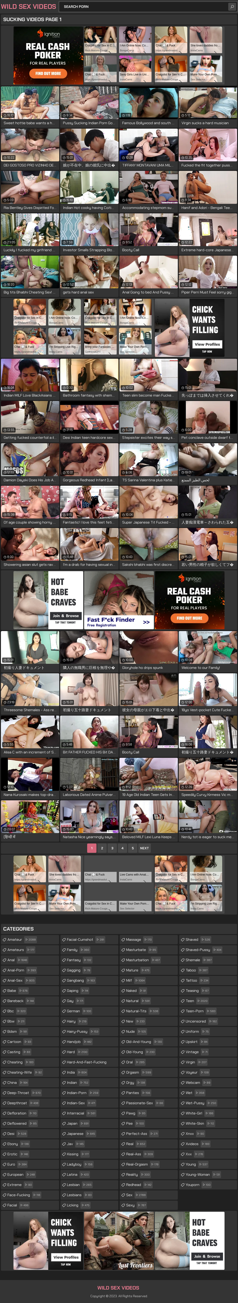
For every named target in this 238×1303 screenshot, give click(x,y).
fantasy (80, 960)
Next (144, 848)
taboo (197, 970)
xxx (195, 1154)
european (21, 1174)
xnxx (195, 1133)
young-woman (203, 1174)
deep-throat (24, 1092)
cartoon (19, 1041)
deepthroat (23, 1103)
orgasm (139, 1072)
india (77, 1072)
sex (136, 1195)
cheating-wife (25, 1072)
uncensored (202, 1021)
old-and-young (144, 1041)
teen (197, 1000)
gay (75, 1000)
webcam (199, 1082)
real (136, 1143)
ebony (18, 1143)
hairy (77, 1021)
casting (19, 1052)
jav (76, 1143)
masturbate (141, 949)
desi (17, 1133)
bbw (16, 1021)
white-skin (200, 1123)
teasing (198, 990)
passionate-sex (145, 1103)
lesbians (80, 1195)
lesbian (80, 1184)
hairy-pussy (83, 1031)
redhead (139, 1184)
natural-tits (142, 1011)
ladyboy (80, 1164)
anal (17, 960)
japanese (81, 1133)
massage (139, 939)
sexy (136, 1205)
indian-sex (81, 1103)
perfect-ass (142, 1133)
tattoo (197, 980)
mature (138, 970)
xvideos (198, 1143)
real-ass (140, 1154)
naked (136, 990)
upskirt (197, 1041)
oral (136, 1062)
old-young (141, 1052)
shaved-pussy (204, 949)
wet (195, 1092)
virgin (197, 1062)
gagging (79, 970)
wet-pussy (201, 1103)
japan (78, 1123)
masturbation (143, 960)
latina (78, 1174)
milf (136, 980)
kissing (78, 1154)
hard (78, 1052)
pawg (136, 1113)
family (78, 949)
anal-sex (21, 980)
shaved (198, 939)
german (79, 1011)
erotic (18, 1154)
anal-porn (22, 970)
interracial (81, 1113)
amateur (22, 939)
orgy (136, 1082)
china (18, 1082)
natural (138, 1000)
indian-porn (83, 1092)
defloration (22, 1113)
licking (79, 1205)
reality (138, 1174)
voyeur (198, 1072)
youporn (199, 1184)
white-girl (200, 1113)
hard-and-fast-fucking (86, 1063)
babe (18, 990)
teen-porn (201, 1011)
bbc (17, 1011)
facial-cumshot (86, 939)
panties (138, 1092)
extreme (20, 1184)
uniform (198, 1031)
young (197, 1164)
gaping (78, 990)
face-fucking (24, 1195)
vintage (197, 1052)
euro (17, 1164)
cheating (21, 1062)
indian (78, 1082)
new (136, 1021)
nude (136, 1031)
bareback (21, 1000)
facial (18, 1205)
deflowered (22, 1123)
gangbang (81, 980)
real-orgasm (143, 1164)
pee (135, 1123)
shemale (199, 960)
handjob (80, 1041)
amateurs (21, 949)
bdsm (17, 1031)
